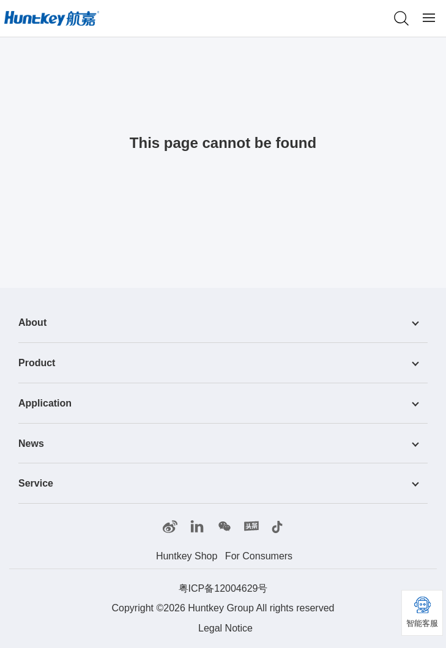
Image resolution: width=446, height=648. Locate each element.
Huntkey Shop (187, 556)
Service (35, 483)
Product (36, 363)
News (31, 443)
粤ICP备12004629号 (223, 588)
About (32, 322)
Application (45, 403)
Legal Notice (225, 628)
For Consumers (258, 556)
